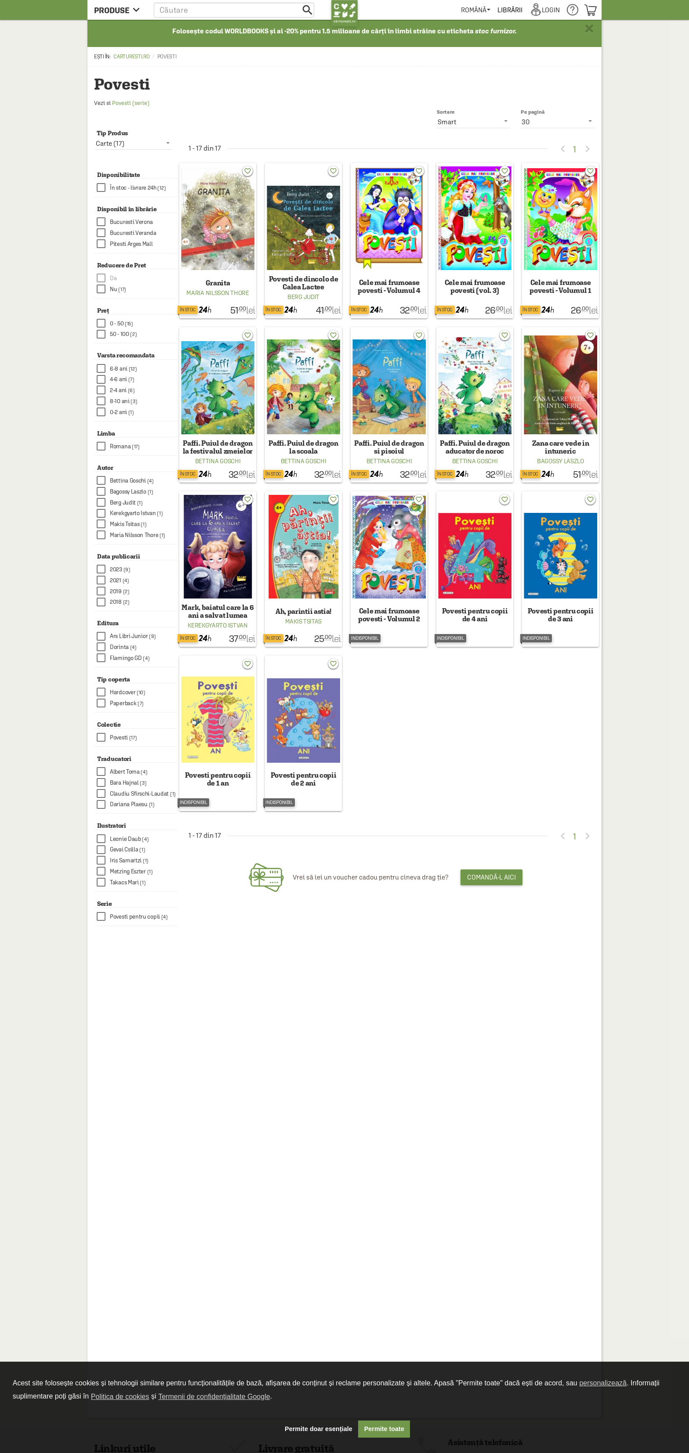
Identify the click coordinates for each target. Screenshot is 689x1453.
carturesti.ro (131, 57)
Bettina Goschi (218, 461)
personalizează (603, 1383)
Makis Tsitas (303, 621)
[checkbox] (137, 187)
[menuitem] (475, 10)
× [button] (589, 28)
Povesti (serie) (130, 103)
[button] (234, 10)
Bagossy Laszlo (560, 461)
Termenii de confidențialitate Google (214, 1396)
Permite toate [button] (384, 1428)
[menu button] (119, 10)
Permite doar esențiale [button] (318, 1428)
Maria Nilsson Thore (217, 292)
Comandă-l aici (491, 877)
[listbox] (558, 121)
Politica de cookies (120, 1396)
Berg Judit (303, 296)
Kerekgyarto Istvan (218, 625)
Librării (509, 10)
